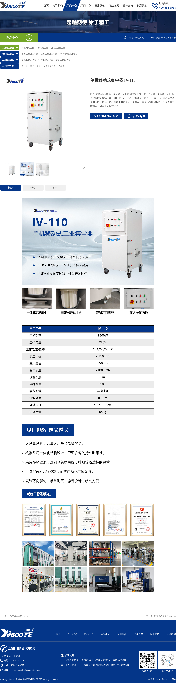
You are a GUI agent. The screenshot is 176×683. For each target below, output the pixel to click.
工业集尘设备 (154, 38)
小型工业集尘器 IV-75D (18, 616)
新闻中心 (85, 5)
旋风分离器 (35, 66)
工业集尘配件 (8, 66)
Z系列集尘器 (42, 48)
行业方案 (114, 5)
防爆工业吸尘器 (63, 60)
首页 (46, 5)
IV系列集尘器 (169, 38)
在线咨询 (139, 116)
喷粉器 (25, 66)
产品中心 (71, 5)
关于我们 (57, 5)
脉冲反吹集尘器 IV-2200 (165, 616)
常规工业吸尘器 (29, 60)
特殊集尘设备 (8, 54)
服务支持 (128, 5)
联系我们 (142, 5)
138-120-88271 (109, 116)
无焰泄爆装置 (49, 66)
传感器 (61, 66)
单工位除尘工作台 (30, 54)
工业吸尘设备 (8, 60)
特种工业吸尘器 (45, 60)
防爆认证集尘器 (58, 48)
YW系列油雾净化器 (68, 54)
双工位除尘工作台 (49, 54)
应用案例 (100, 5)
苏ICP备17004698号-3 (166, 679)
